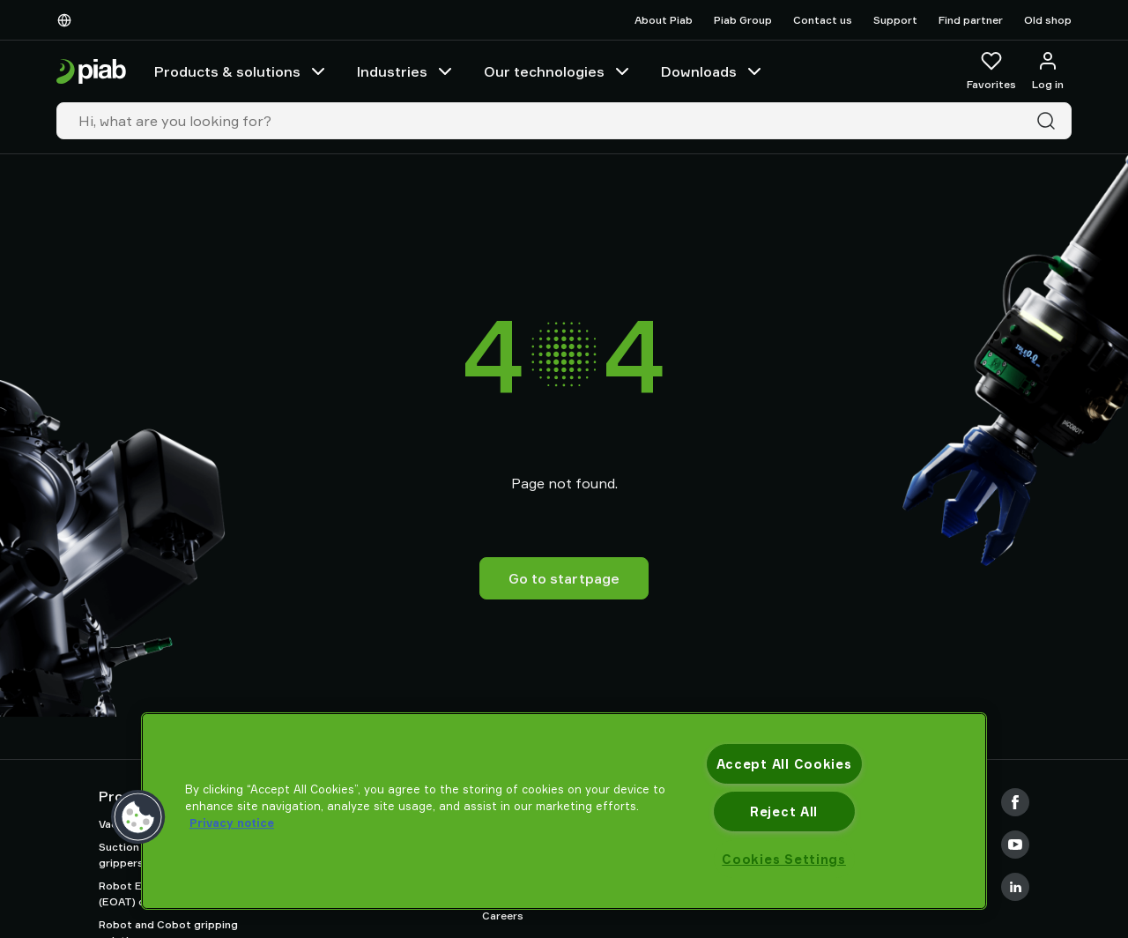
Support (895, 19)
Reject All (784, 811)
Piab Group (743, 19)
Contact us (822, 19)
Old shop (1048, 19)
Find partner (971, 19)
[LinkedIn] (1015, 887)
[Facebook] (1015, 802)
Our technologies (558, 71)
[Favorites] (991, 71)
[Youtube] (1015, 844)
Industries (406, 71)
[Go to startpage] (91, 72)
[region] (564, 811)
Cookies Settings (784, 859)
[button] (138, 817)
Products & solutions (241, 71)
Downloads (713, 71)
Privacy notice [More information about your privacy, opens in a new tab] (231, 822)
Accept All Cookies (784, 763)
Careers (502, 915)
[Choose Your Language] (67, 20)
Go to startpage (564, 578)
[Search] (1049, 120)
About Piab (663, 19)
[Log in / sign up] (1048, 71)
